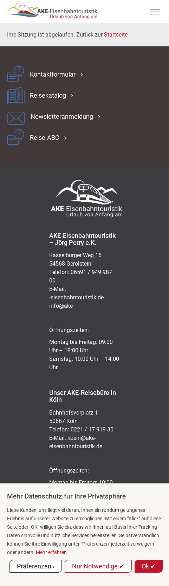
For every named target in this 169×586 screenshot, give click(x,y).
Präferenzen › (35, 566)
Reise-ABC (44, 138)
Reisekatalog (48, 96)
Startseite (116, 34)
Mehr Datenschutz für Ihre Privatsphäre (66, 496)
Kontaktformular (53, 74)
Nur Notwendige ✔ (98, 566)
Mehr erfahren (51, 552)
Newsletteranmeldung (62, 117)
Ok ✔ (149, 566)
